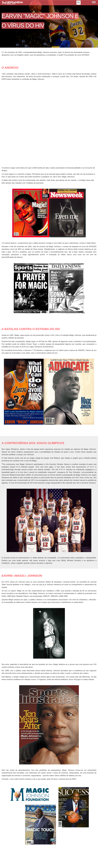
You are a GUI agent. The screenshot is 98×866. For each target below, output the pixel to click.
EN (78, 2)
